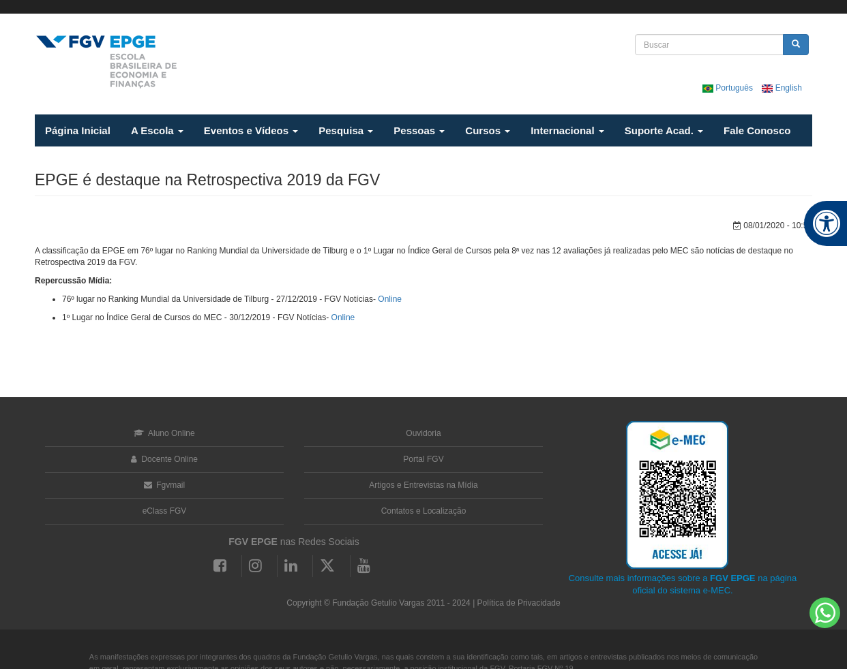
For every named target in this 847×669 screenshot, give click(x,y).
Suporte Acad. (664, 130)
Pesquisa (345, 130)
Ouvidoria (423, 433)
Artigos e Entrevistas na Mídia (423, 485)
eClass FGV (165, 511)
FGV (415, 7)
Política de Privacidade (519, 603)
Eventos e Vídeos (251, 130)
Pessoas (419, 130)
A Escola (157, 130)
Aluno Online (164, 433)
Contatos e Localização (423, 511)
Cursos (487, 130)
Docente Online (164, 459)
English (782, 88)
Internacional (567, 130)
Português (728, 88)
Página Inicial (77, 130)
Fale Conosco (757, 130)
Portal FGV (423, 459)
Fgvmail (164, 485)
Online (390, 299)
